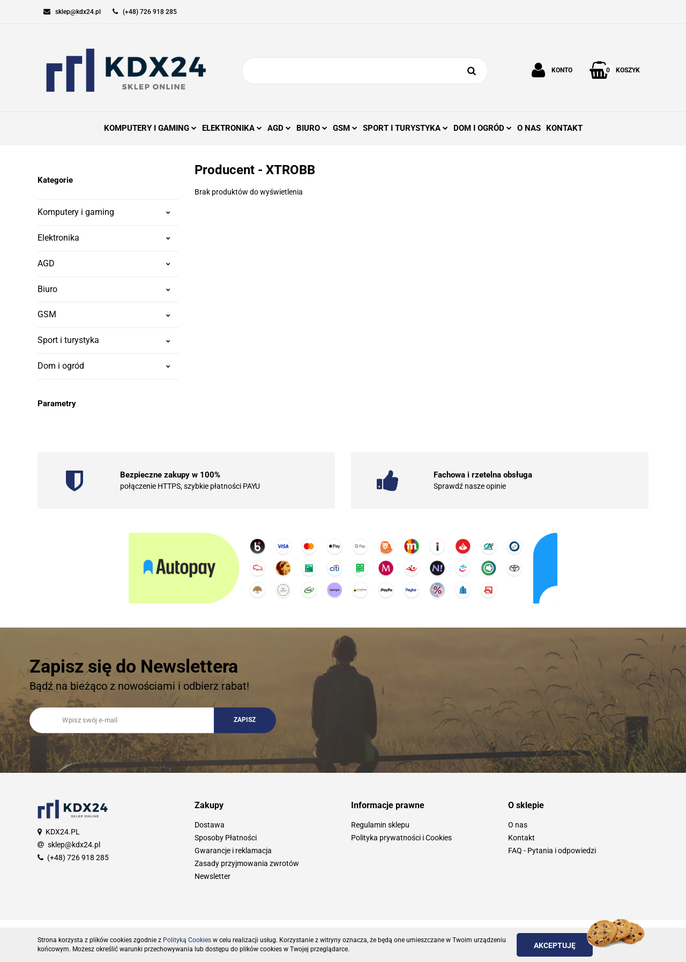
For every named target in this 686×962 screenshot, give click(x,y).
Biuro (104, 289)
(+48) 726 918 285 (78, 857)
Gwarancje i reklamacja (233, 850)
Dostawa (210, 825)
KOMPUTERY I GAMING (150, 128)
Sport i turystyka (104, 340)
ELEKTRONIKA (232, 128)
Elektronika (104, 238)
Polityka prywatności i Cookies (401, 837)
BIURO (311, 128)
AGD (279, 128)
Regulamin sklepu (380, 825)
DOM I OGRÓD (482, 128)
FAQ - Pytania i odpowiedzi (552, 850)
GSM (345, 128)
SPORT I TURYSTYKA (405, 128)
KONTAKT (564, 128)
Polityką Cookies (187, 940)
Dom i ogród (104, 366)
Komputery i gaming (104, 212)
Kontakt (521, 837)
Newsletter (212, 876)
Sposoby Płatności (226, 837)
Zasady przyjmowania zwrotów (247, 863)
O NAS (529, 128)
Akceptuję (555, 945)
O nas (517, 825)
